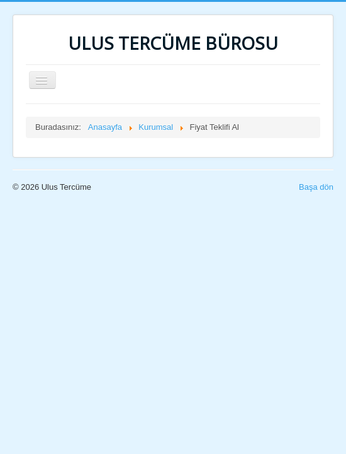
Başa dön (316, 187)
